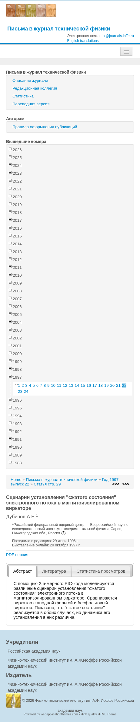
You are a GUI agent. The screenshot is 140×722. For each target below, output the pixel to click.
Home (16, 479)
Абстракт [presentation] (22, 571)
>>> (125, 484)
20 (112, 385)
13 (71, 385)
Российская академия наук (34, 651)
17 (94, 385)
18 (100, 385)
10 (53, 385)
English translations (83, 41)
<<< (115, 484)
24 (26, 391)
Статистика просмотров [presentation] (100, 571)
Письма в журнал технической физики (58, 28)
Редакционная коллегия (34, 88)
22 (124, 385)
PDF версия (17, 554)
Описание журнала (30, 80)
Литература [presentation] (54, 571)
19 (106, 385)
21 (118, 385)
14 (77, 385)
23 (20, 391)
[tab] (22, 571)
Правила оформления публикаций (44, 127)
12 (65, 385)
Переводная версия (30, 104)
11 (59, 385)
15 (83, 385)
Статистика (23, 96)
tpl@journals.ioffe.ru (118, 36)
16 (88, 385)
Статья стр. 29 (47, 484)
